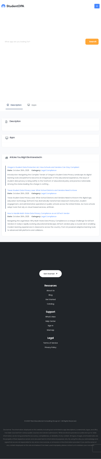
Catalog (50, 304)
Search (92, 41)
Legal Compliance (48, 170)
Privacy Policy (51, 347)
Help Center (50, 321)
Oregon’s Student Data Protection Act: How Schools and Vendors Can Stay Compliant (43, 167)
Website (91, 92)
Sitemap (50, 330)
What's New (50, 317)
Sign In (50, 325)
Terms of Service (50, 343)
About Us (50, 290)
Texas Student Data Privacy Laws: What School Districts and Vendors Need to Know (42, 190)
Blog (50, 295)
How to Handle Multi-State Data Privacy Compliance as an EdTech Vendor (38, 213)
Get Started (50, 273)
